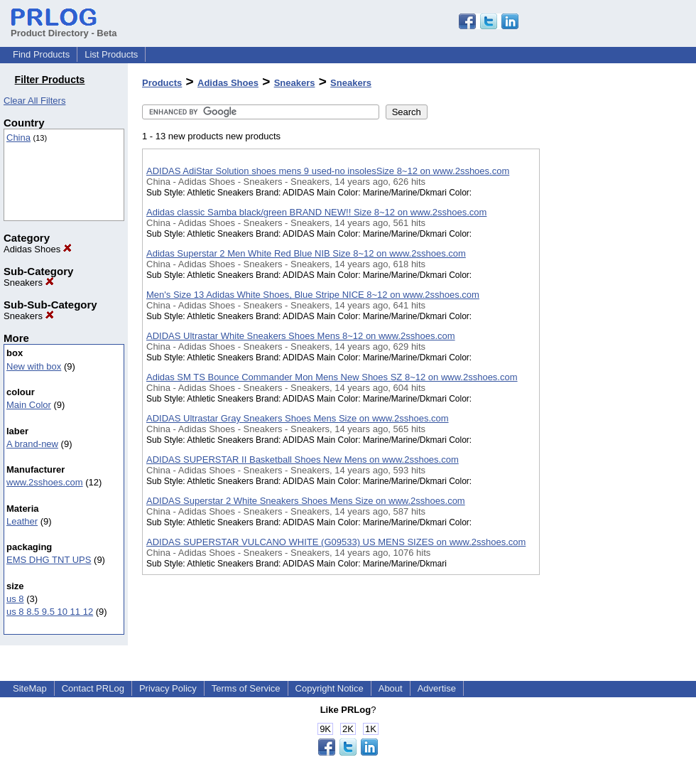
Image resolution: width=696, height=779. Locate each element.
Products (162, 82)
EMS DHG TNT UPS (48, 559)
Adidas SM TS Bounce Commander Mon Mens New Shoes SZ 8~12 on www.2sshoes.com (332, 377)
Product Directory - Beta (64, 27)
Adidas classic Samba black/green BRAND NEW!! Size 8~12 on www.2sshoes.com (316, 212)
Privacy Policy (168, 688)
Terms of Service (246, 688)
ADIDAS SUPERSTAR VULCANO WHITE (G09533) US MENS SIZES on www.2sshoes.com (336, 542)
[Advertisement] (611, 369)
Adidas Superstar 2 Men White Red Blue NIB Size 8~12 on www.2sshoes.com (306, 253)
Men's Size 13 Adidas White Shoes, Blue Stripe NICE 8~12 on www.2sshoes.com (312, 294)
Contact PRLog (93, 688)
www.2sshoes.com (44, 482)
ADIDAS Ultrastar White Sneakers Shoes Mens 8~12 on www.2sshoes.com (300, 336)
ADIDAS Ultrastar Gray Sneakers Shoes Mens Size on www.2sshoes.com (297, 418)
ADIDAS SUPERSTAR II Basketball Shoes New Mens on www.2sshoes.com (302, 459)
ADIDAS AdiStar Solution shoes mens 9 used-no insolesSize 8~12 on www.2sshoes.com (327, 171)
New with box (33, 366)
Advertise (437, 688)
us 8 (15, 598)
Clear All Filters (34, 100)
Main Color (28, 404)
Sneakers (29, 282)
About (391, 688)
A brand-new (32, 444)
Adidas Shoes (38, 249)
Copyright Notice (329, 688)
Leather (22, 521)
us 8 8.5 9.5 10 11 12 (49, 611)
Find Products (41, 54)
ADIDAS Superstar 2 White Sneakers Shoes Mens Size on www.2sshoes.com (305, 500)
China (18, 137)
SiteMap (30, 688)
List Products (111, 54)
